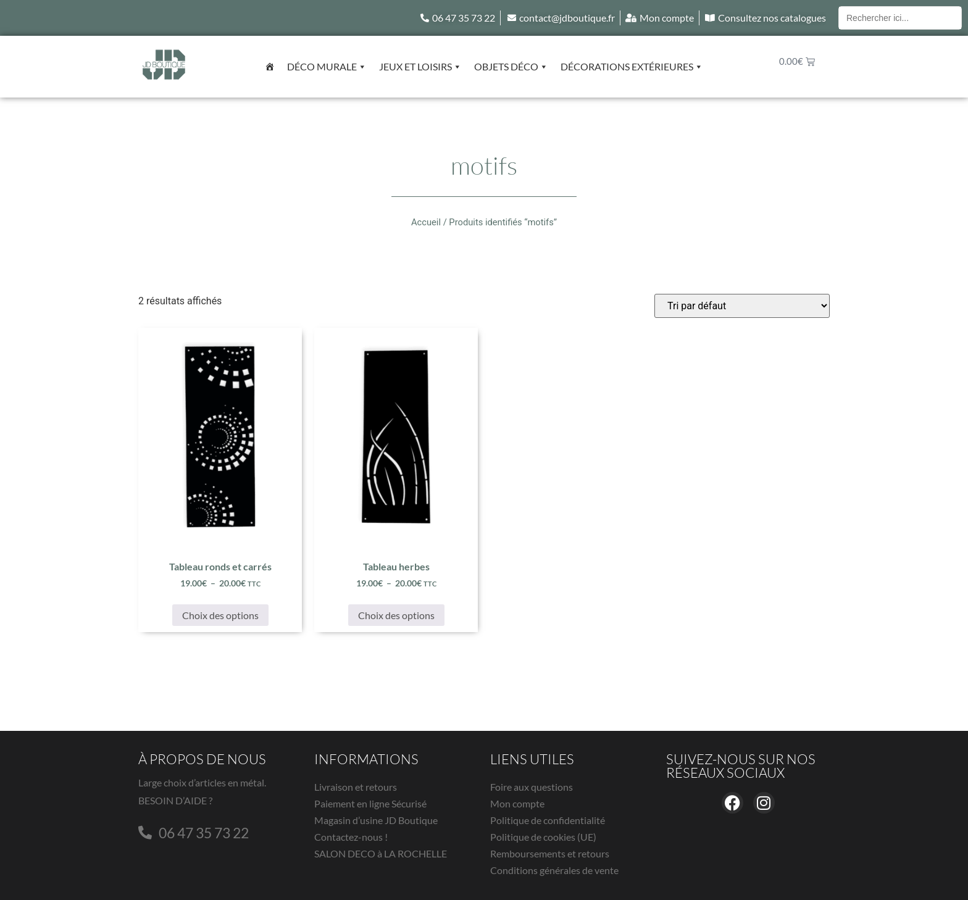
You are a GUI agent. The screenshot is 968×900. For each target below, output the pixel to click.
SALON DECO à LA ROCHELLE (380, 853)
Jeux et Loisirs (420, 66)
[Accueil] (270, 66)
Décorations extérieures (632, 66)
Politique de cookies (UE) (543, 837)
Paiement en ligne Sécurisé (370, 803)
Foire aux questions (531, 787)
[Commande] (742, 306)
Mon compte (517, 803)
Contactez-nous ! (351, 837)
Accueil (426, 222)
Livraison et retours (355, 787)
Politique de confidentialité (547, 820)
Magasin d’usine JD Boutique (376, 820)
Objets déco (511, 66)
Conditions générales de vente (554, 870)
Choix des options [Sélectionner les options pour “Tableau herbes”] (396, 615)
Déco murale (327, 66)
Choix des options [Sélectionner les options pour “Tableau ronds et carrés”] (220, 615)
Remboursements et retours (549, 853)
